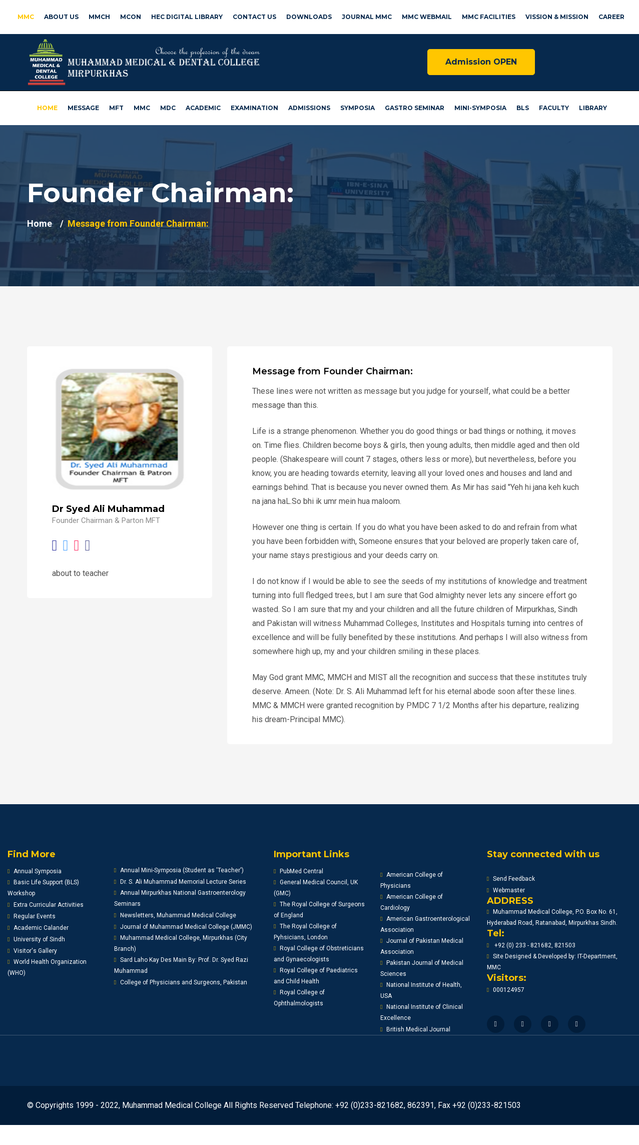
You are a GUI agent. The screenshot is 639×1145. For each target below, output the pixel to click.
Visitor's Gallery (32, 950)
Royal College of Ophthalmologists (299, 998)
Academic (203, 108)
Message (83, 108)
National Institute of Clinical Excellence (421, 1012)
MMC (26, 17)
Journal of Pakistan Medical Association (421, 946)
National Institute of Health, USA (421, 990)
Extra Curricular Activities (46, 904)
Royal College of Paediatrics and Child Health (316, 976)
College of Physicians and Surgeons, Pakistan (180, 982)
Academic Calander (38, 927)
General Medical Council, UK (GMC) (316, 888)
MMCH (99, 17)
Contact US (254, 17)
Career (611, 17)
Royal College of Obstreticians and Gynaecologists (319, 954)
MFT (116, 108)
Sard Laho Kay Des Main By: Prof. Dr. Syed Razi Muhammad (181, 965)
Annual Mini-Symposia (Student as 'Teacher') (179, 870)
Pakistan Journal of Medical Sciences (421, 968)
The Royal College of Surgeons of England (319, 910)
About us (61, 17)
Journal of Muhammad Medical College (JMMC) (183, 926)
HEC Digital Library (187, 17)
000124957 (505, 989)
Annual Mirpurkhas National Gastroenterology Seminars (180, 898)
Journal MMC (367, 17)
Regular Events (32, 916)
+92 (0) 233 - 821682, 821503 (531, 945)
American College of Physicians (411, 880)
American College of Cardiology (411, 902)
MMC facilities (488, 17)
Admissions (309, 108)
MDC (168, 108)
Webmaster (506, 890)
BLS (522, 108)
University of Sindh (36, 939)
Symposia (357, 108)
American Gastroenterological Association (425, 924)
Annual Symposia (35, 871)
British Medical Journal (415, 1029)
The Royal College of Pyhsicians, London (305, 932)
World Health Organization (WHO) (47, 967)
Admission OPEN (481, 62)
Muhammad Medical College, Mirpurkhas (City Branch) (180, 943)
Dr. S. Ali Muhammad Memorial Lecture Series (180, 881)
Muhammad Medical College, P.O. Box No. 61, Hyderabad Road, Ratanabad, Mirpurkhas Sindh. (552, 917)
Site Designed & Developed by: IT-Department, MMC (552, 962)
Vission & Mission (556, 17)
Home (47, 108)
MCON (130, 17)
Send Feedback (511, 878)
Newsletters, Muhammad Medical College (175, 915)
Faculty (554, 108)
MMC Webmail (427, 17)
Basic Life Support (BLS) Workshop (43, 888)
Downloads (309, 17)
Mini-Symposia (480, 108)
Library (593, 108)
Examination (254, 108)
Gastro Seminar (414, 108)
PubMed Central (298, 871)
